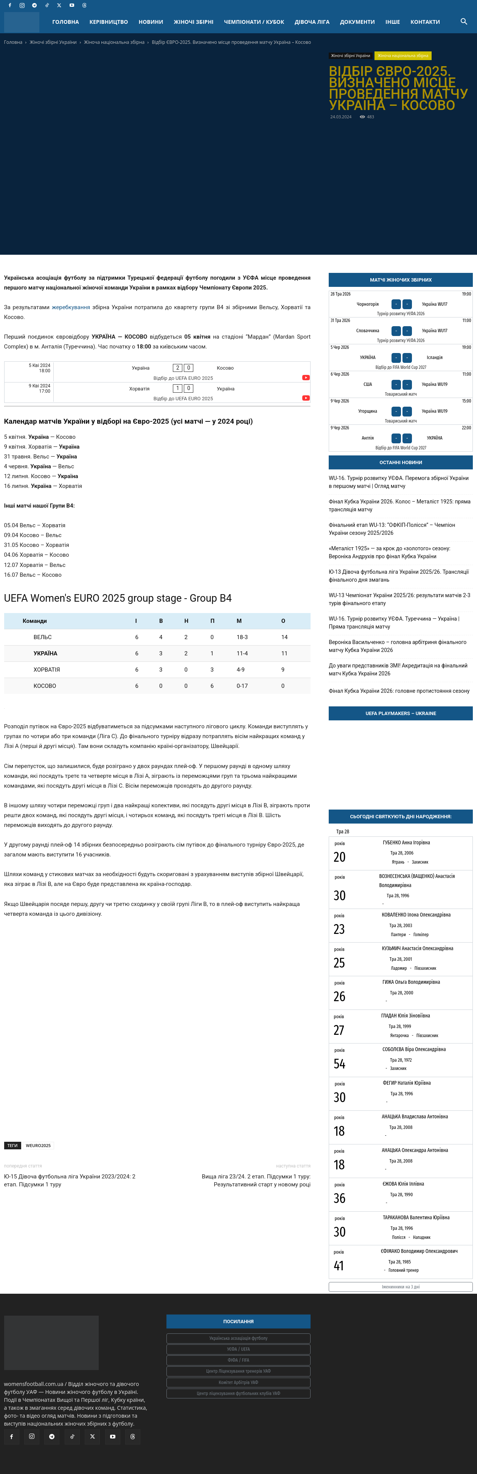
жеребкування (71, 307)
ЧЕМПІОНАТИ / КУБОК (254, 21)
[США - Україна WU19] (400, 384)
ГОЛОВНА (65, 21)
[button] (464, 22)
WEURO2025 (38, 1145)
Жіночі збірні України (53, 42)
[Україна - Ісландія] (400, 357)
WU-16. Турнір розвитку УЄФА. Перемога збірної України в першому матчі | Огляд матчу (399, 482)
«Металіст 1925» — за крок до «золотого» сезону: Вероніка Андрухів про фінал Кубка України (390, 552)
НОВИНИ (151, 21)
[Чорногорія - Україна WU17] (400, 304)
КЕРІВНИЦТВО (109, 21)
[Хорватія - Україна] (158, 392)
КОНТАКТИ (425, 21)
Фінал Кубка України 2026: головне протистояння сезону (399, 691)
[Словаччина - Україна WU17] (400, 330)
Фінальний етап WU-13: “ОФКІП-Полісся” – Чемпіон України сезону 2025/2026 (392, 529)
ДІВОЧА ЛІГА (312, 21)
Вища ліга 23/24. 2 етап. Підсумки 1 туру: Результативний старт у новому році (256, 1180)
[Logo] (25, 22)
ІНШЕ (392, 21)
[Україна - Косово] (158, 372)
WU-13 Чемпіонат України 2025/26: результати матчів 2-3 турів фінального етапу (399, 599)
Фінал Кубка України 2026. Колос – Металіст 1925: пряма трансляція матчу (400, 505)
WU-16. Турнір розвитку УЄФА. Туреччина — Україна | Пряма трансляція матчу (394, 623)
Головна (13, 42)
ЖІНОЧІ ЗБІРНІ (194, 21)
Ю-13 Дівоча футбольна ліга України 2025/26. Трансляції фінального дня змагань (399, 576)
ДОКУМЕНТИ (357, 21)
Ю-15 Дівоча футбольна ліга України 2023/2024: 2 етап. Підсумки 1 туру (69, 1180)
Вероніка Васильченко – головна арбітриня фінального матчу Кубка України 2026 (397, 646)
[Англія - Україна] (400, 438)
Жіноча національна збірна (114, 42)
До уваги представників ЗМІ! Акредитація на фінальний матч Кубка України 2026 (398, 670)
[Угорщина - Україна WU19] (400, 411)
